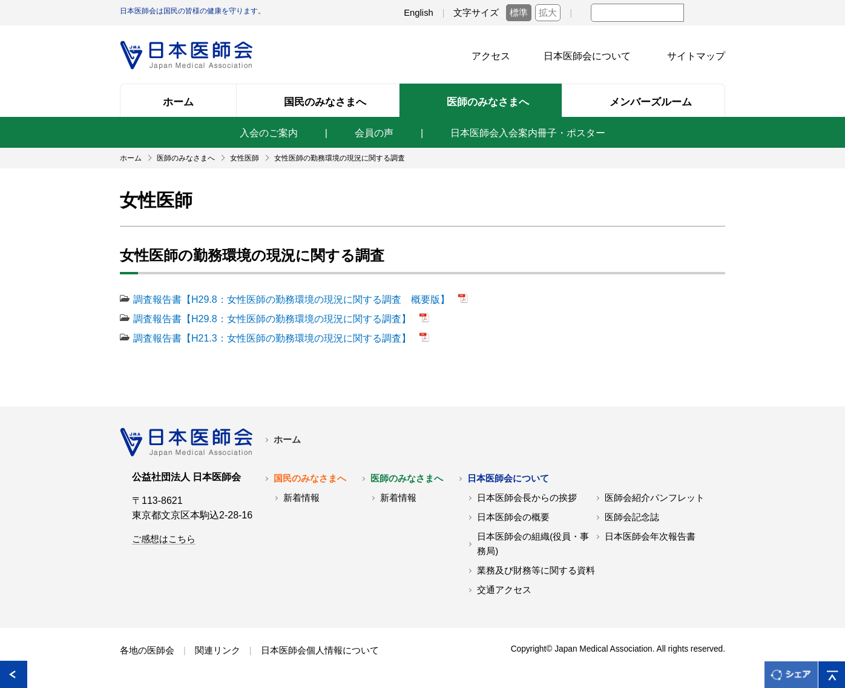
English (418, 13)
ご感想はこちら (164, 539)
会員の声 (374, 133)
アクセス (491, 56)
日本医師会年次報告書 (650, 536)
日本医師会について (587, 56)
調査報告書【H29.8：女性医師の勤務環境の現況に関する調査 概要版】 (292, 299)
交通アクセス (504, 590)
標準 (519, 13)
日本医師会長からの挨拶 (527, 498)
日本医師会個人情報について (320, 650)
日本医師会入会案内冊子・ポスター (527, 133)
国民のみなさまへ (310, 478)
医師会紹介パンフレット (655, 498)
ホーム (287, 440)
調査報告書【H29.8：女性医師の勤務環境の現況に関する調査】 (273, 319)
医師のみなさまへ (406, 478)
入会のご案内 (269, 133)
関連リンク (217, 650)
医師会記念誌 (632, 517)
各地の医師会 (147, 650)
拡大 (548, 13)
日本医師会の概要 (513, 517)
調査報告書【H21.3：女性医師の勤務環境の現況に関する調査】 (273, 338)
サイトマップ (696, 56)
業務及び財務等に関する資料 (536, 570)
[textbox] (637, 13)
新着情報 (301, 498)
